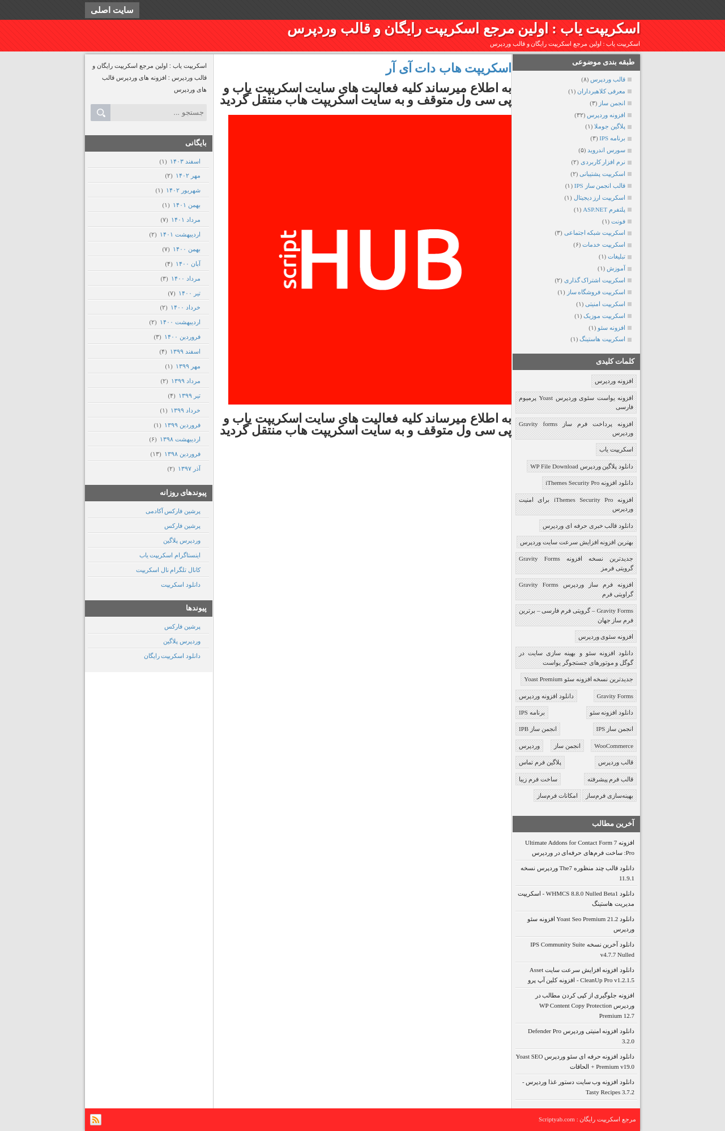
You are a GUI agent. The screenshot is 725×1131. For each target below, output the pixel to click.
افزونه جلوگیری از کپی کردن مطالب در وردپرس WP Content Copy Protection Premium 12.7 (585, 1005)
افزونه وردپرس (614, 380)
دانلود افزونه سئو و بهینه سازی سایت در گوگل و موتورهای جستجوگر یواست (576, 658)
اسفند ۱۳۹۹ (185, 351)
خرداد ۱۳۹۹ (185, 410)
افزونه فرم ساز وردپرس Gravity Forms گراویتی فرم (576, 589)
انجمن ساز (567, 745)
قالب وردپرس (615, 762)
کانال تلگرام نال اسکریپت (168, 569)
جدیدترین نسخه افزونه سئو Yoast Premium (578, 679)
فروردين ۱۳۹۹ (182, 425)
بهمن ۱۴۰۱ (186, 204)
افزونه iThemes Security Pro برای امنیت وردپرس (576, 504)
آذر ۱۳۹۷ (189, 468)
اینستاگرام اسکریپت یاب (170, 555)
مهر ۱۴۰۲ (187, 175)
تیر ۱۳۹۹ (189, 395)
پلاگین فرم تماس (540, 762)
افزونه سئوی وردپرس (606, 636)
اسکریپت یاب (616, 449)
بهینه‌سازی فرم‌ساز (609, 795)
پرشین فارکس (182, 525)
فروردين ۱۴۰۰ (182, 336)
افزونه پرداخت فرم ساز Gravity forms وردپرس (576, 428)
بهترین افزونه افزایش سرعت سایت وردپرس (576, 542)
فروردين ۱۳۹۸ (182, 453)
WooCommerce (613, 745)
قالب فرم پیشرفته (610, 779)
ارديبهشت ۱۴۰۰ (180, 322)
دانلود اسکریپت (181, 584)
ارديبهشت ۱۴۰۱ (180, 234)
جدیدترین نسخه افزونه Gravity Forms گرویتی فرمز (576, 563)
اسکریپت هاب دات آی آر (448, 68)
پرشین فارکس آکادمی (173, 511)
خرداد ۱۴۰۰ (185, 307)
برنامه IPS (532, 712)
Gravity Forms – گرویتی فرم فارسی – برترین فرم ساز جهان (576, 615)
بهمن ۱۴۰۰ (186, 249)
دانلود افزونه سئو (612, 712)
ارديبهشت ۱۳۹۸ (180, 439)
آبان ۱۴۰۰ (187, 263)
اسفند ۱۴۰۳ (185, 161)
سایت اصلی (112, 10)
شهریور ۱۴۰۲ (183, 190)
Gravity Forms (615, 696)
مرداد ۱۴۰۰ (185, 278)
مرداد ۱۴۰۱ (185, 219)
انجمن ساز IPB (538, 728)
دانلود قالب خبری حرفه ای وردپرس (588, 525)
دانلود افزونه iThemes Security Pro (589, 482)
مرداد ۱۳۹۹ (185, 380)
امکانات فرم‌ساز (557, 795)
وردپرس (529, 745)
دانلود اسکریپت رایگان (172, 655)
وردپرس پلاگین (182, 540)
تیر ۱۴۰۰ (189, 293)
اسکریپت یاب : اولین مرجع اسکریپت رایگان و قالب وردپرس (463, 28)
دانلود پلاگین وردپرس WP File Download (581, 466)
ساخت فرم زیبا (538, 779)
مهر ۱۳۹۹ (187, 366)
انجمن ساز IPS (614, 728)
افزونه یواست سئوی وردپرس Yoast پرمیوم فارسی (576, 402)
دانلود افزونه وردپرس (546, 696)
